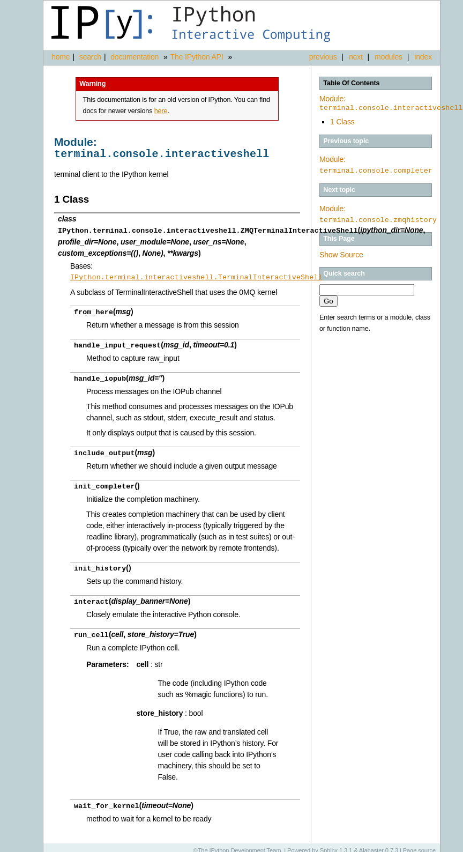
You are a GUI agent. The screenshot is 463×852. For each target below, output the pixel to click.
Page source (419, 844)
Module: (391, 103)
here (161, 111)
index (423, 57)
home (60, 57)
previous (323, 57)
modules (388, 57)
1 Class (342, 121)
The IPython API (196, 57)
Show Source (341, 254)
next (356, 57)
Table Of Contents (351, 83)
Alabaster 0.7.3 (378, 844)
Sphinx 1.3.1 (336, 844)
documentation (135, 57)
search (90, 57)
